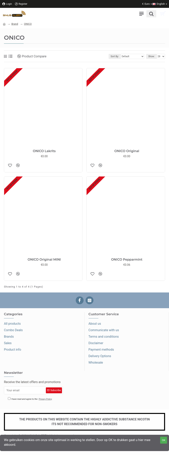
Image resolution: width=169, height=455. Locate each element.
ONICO (28, 23)
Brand (14, 23)
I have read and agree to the (30, 399)
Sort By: (115, 56)
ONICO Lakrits (44, 151)
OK (163, 440)
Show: (151, 56)
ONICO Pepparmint (126, 259)
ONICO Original (126, 151)
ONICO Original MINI (44, 259)
